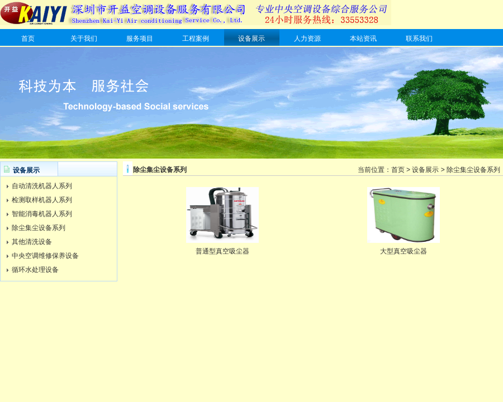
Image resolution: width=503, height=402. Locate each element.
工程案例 (195, 38)
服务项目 (139, 38)
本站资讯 (363, 38)
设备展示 (251, 38)
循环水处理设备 (35, 270)
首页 (28, 38)
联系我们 (419, 38)
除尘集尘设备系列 (38, 228)
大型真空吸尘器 (403, 251)
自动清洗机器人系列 (42, 186)
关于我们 (83, 38)
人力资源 (307, 38)
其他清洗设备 (32, 242)
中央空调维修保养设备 (45, 256)
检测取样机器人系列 (42, 200)
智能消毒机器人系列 (42, 214)
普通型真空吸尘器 (222, 251)
